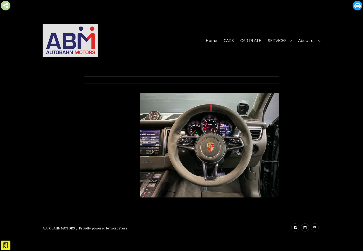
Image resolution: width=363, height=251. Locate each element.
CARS (229, 40)
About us (306, 40)
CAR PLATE (250, 40)
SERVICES (277, 40)
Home (211, 40)
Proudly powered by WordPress (103, 228)
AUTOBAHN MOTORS (59, 228)
